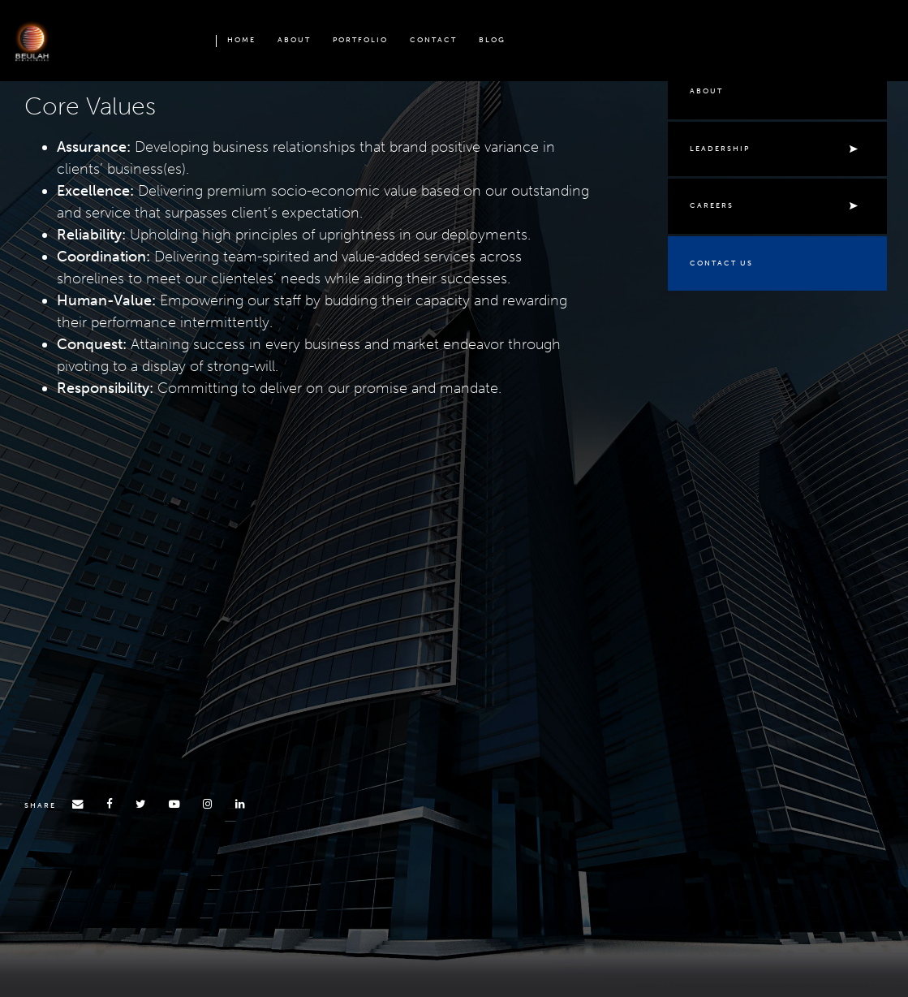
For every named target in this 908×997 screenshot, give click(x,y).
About (294, 40)
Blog (492, 40)
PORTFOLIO (360, 40)
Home (241, 40)
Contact (433, 40)
